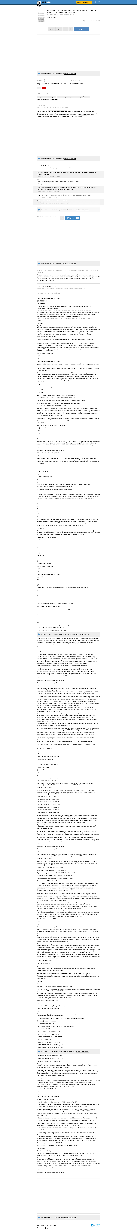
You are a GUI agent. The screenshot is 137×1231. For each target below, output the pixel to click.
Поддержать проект (84, 2)
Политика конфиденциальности (46, 1228)
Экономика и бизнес (76, 83)
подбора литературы (82, 634)
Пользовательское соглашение (46, 1225)
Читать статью (73, 218)
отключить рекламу (70, 73)
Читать (81, 29)
